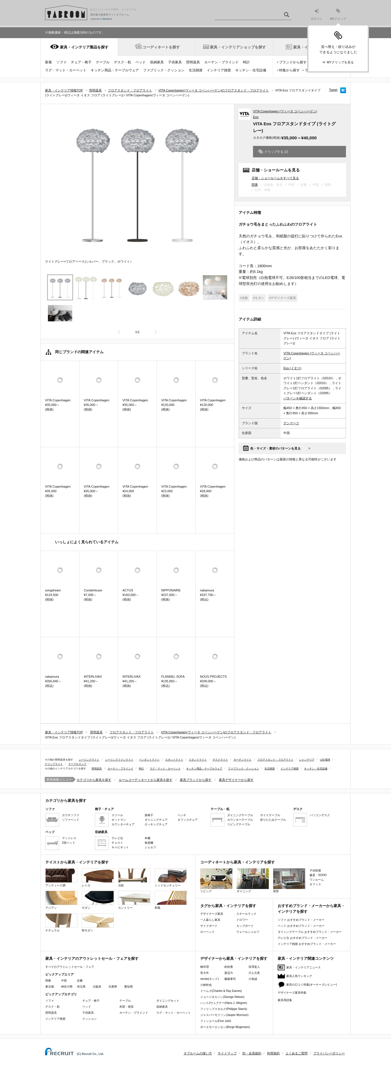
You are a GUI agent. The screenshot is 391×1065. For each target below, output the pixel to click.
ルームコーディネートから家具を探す (145, 779)
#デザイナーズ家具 (282, 298)
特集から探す (289, 70)
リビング (216, 880)
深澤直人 (254, 966)
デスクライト (220, 759)
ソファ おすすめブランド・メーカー (301, 919)
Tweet (333, 89)
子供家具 (175, 62)
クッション (89, 1018)
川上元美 (254, 972)
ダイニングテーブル (240, 815)
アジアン (61, 900)
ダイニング (253, 880)
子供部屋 (315, 870)
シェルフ (150, 847)
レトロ (98, 877)
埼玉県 (81, 986)
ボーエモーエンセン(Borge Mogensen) (225, 1027)
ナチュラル (61, 922)
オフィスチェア (188, 819)
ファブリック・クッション (163, 70)
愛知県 (128, 986)
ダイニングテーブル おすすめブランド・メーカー (310, 931)
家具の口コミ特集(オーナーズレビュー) (311, 984)
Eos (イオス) (292, 368)
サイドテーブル (270, 815)
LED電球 (325, 759)
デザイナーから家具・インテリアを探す (233, 958)
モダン (98, 900)
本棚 (147, 838)
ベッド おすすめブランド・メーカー (301, 925)
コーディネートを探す (161, 47)
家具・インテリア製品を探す (84, 47)
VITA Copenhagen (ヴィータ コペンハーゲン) (285, 111)
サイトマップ (227, 1053)
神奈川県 (67, 986)
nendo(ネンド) (209, 978)
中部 (64, 980)
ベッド (140, 62)
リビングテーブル (238, 824)
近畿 (80, 980)
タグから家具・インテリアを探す (228, 906)
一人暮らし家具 (210, 919)
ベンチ (182, 815)
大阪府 (97, 986)
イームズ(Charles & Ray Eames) (221, 990)
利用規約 (273, 1053)
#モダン (258, 298)
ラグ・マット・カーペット (65, 70)
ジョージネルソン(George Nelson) (222, 996)
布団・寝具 (126, 1006)
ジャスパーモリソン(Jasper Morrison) (224, 1015)
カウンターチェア (123, 824)
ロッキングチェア (156, 824)
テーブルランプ (77, 764)
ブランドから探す (293, 62)
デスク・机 (122, 62)
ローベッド (207, 931)
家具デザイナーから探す (236, 779)
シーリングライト (89, 759)
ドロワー (242, 919)
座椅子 (149, 815)
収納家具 (157, 62)
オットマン (119, 819)
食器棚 (149, 842)
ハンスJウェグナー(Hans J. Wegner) (223, 1003)
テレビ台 (117, 838)
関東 (255, 184)
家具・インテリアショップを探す (238, 47)
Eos (255, 117)
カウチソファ (70, 815)
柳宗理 (204, 966)
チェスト (117, 842)
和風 (171, 900)
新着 (48, 62)
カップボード (245, 925)
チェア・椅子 (81, 62)
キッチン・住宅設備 (250, 70)
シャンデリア (306, 759)
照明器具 (193, 62)
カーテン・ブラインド (221, 62)
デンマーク (291, 423)
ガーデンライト (243, 759)
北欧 (134, 877)
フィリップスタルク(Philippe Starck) (223, 1009)
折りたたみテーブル (273, 819)
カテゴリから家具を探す (94, 779)
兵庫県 (112, 986)
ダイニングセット (167, 1000)
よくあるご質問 (296, 1053)
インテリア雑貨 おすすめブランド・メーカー (307, 943)
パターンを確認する (297, 398)
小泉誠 (252, 978)
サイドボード (208, 925)
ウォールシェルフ (247, 931)
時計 (246, 62)
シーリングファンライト (119, 759)
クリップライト (54, 764)
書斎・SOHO (318, 875)
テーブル (103, 62)
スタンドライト (198, 759)
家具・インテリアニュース (303, 967)
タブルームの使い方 (198, 1053)
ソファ (61, 62)
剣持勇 (228, 966)
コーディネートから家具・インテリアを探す (237, 862)
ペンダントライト (149, 759)
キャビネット (120, 847)
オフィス (315, 884)
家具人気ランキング (299, 976)
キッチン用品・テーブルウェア (115, 70)
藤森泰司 (230, 978)
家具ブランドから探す (195, 779)
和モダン (98, 922)
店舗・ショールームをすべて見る (275, 177)
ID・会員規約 (251, 1053)
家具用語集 (285, 1000)
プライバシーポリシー (329, 1053)
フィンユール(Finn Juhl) (215, 1021)
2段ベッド (68, 842)
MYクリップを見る (340, 62)
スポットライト (174, 759)
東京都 (49, 986)
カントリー (134, 900)
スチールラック (246, 913)
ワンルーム (317, 879)
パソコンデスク (320, 815)
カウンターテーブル (240, 819)
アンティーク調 (61, 877)
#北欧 (244, 298)
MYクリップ (338, 14)
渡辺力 (228, 972)
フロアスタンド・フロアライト (275, 759)
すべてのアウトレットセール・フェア (69, 966)
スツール (117, 815)
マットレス (69, 838)
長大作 (204, 972)
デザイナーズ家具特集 (292, 992)
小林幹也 (206, 984)
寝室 (289, 880)
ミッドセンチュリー (171, 877)
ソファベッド (70, 819)
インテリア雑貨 (219, 70)
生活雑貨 (196, 70)
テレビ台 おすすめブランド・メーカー (302, 937)
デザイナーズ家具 (211, 913)
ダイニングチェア (156, 819)
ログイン (316, 14)
